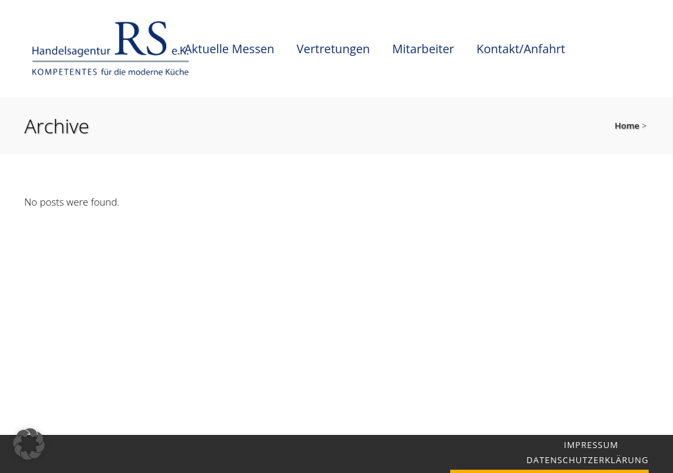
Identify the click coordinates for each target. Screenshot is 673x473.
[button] (29, 444)
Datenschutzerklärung (587, 460)
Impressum (591, 445)
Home (627, 125)
